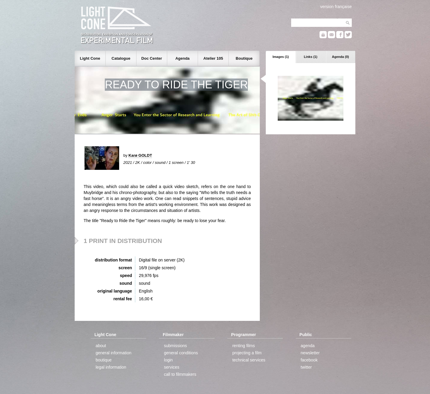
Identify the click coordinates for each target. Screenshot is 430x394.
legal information (111, 367)
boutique (104, 360)
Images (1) (281, 57)
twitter (306, 367)
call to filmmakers (180, 374)
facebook (309, 360)
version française (336, 6)
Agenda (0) (340, 57)
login (168, 360)
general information (113, 352)
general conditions (181, 352)
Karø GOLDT (140, 155)
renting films (243, 345)
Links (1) (310, 57)
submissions (175, 345)
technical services (248, 360)
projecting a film (247, 352)
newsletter (310, 352)
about (101, 345)
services (171, 367)
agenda (308, 345)
